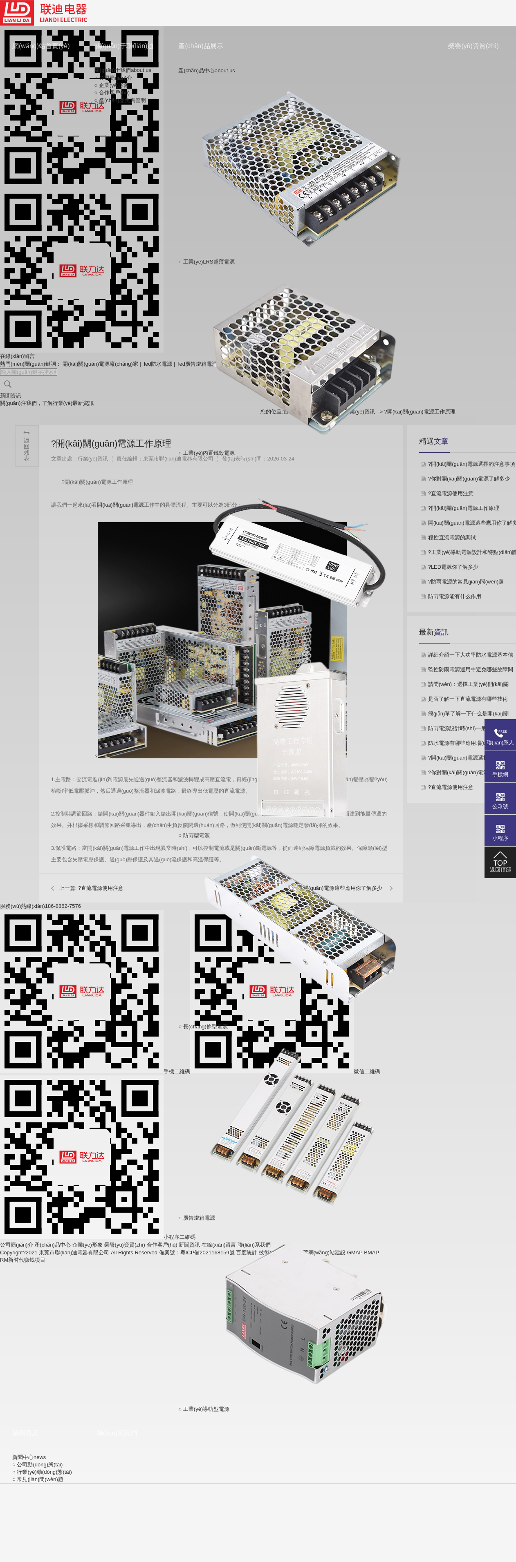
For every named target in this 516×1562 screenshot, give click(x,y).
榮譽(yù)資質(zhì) (473, 45)
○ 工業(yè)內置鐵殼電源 (301, 361)
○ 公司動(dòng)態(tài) (37, 1464)
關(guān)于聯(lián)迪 (124, 45)
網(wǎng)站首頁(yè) (41, 45)
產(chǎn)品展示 (200, 45)
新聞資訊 (25, 1433)
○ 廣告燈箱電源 (301, 1125)
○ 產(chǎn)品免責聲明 (120, 100)
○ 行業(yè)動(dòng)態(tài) (42, 1472)
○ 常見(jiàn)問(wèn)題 (37, 1479)
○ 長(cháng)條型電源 (301, 934)
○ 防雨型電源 (301, 743)
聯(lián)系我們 (116, 1433)
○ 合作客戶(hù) (112, 92)
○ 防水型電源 (301, 552)
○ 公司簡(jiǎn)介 (113, 78)
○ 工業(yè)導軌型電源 (301, 1317)
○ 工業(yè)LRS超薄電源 (301, 169)
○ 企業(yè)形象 (112, 85)
